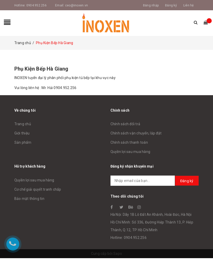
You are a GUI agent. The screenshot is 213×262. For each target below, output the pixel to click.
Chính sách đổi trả (125, 124)
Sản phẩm (23, 142)
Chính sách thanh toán (129, 142)
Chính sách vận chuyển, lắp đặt (136, 133)
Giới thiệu (22, 133)
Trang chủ (22, 124)
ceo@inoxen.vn (76, 5)
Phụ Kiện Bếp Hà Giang (41, 69)
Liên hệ (188, 5)
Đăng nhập (151, 5)
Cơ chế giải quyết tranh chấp (37, 189)
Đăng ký (171, 5)
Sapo (117, 253)
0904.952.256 (36, 5)
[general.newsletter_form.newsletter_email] (154, 181)
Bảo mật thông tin (29, 199)
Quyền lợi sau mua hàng (130, 152)
